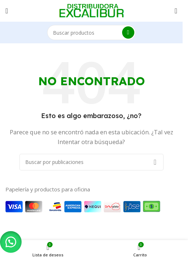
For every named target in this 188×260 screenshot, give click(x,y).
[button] (11, 242)
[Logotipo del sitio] (91, 10)
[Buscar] (91, 32)
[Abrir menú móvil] (7, 11)
